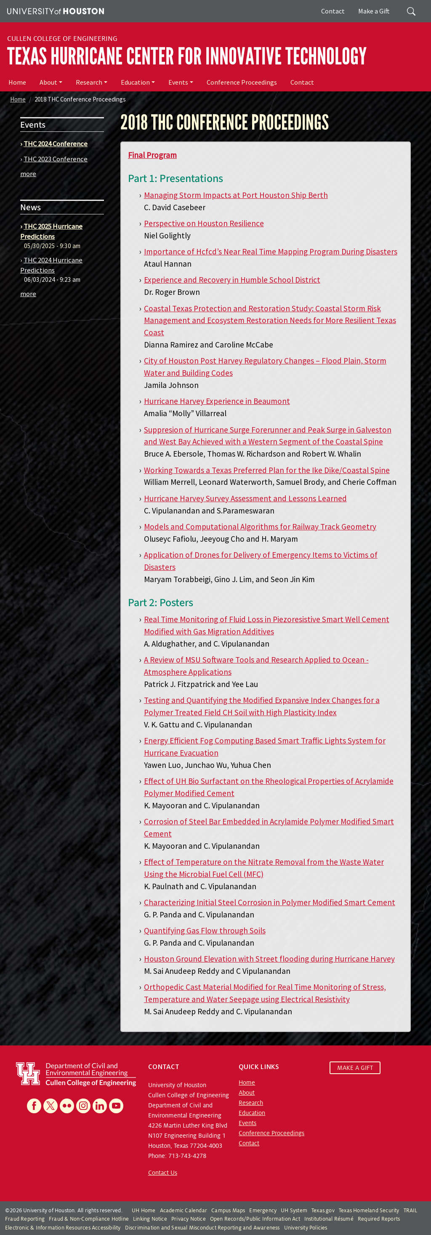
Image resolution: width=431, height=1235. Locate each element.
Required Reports (379, 1219)
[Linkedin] (100, 1106)
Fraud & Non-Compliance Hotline (89, 1219)
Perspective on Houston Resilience (204, 223)
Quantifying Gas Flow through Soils (205, 930)
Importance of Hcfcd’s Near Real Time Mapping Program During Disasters (270, 251)
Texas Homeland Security (369, 1211)
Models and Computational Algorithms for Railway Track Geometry (260, 526)
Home (17, 82)
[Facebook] (34, 1106)
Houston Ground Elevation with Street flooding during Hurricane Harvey (269, 959)
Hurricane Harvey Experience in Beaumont (217, 401)
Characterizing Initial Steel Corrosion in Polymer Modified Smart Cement (269, 902)
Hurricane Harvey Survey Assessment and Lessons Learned (245, 498)
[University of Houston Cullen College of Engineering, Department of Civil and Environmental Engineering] (76, 1073)
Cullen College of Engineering (62, 39)
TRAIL (411, 1211)
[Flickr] (67, 1106)
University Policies (305, 1228)
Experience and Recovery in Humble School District (232, 280)
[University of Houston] (54, 10)
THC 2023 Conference (56, 158)
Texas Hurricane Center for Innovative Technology (187, 56)
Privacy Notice (188, 1219)
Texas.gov (323, 1211)
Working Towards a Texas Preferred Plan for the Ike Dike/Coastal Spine (267, 470)
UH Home (143, 1211)
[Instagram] (83, 1106)
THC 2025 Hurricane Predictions (51, 231)
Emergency (263, 1211)
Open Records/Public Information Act (255, 1219)
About (48, 82)
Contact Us (162, 1172)
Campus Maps (228, 1211)
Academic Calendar (183, 1211)
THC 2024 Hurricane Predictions (51, 265)
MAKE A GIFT (355, 1067)
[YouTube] (116, 1106)
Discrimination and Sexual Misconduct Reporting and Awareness (202, 1228)
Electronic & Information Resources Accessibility (63, 1228)
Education (135, 82)
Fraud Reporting (25, 1219)
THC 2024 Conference (56, 143)
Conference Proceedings (242, 82)
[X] (50, 1106)
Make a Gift (374, 11)
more (28, 173)
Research (89, 82)
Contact (333, 11)
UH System (294, 1211)
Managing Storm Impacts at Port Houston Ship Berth (236, 195)
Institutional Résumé (329, 1219)
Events (178, 82)
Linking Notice (150, 1219)
